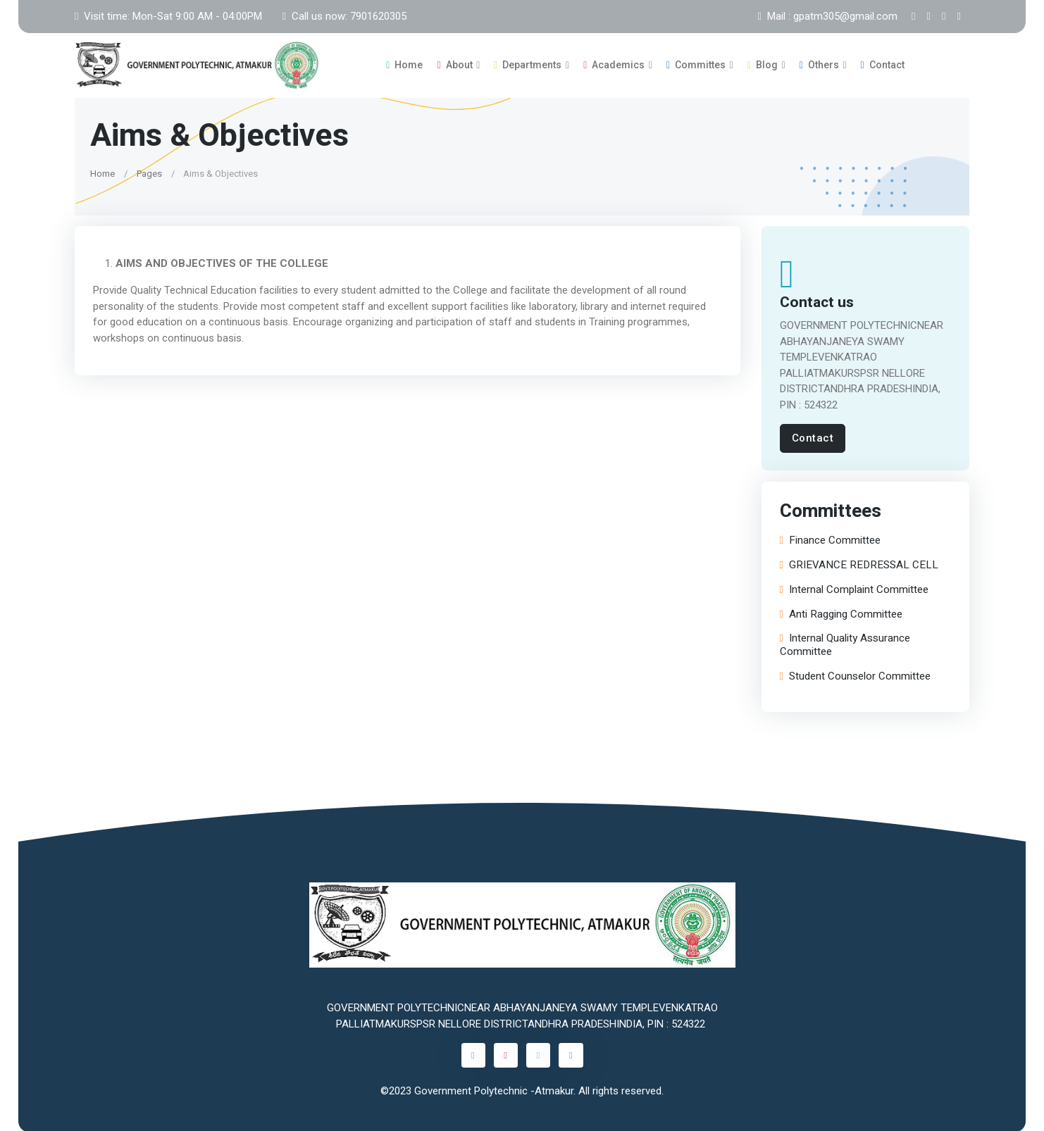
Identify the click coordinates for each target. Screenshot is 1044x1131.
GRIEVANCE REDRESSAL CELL (859, 564)
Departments (527, 64)
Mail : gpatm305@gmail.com (827, 16)
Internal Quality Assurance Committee (845, 644)
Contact (883, 64)
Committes (696, 64)
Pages (149, 171)
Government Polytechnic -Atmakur (493, 1089)
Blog (762, 64)
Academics (614, 64)
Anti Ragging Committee (841, 613)
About (454, 64)
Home (404, 64)
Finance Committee (830, 539)
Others (819, 64)
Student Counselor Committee (855, 675)
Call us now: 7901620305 (344, 16)
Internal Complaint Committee (854, 588)
